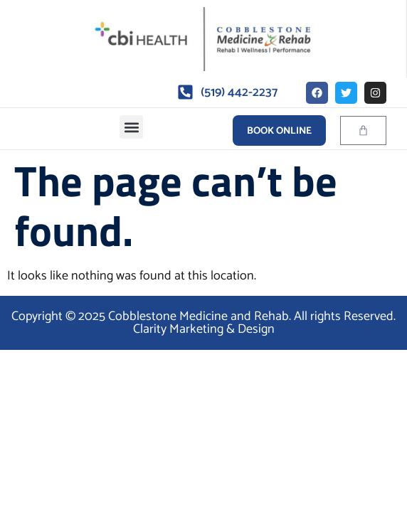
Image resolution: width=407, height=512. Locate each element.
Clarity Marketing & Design (204, 329)
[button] (131, 127)
